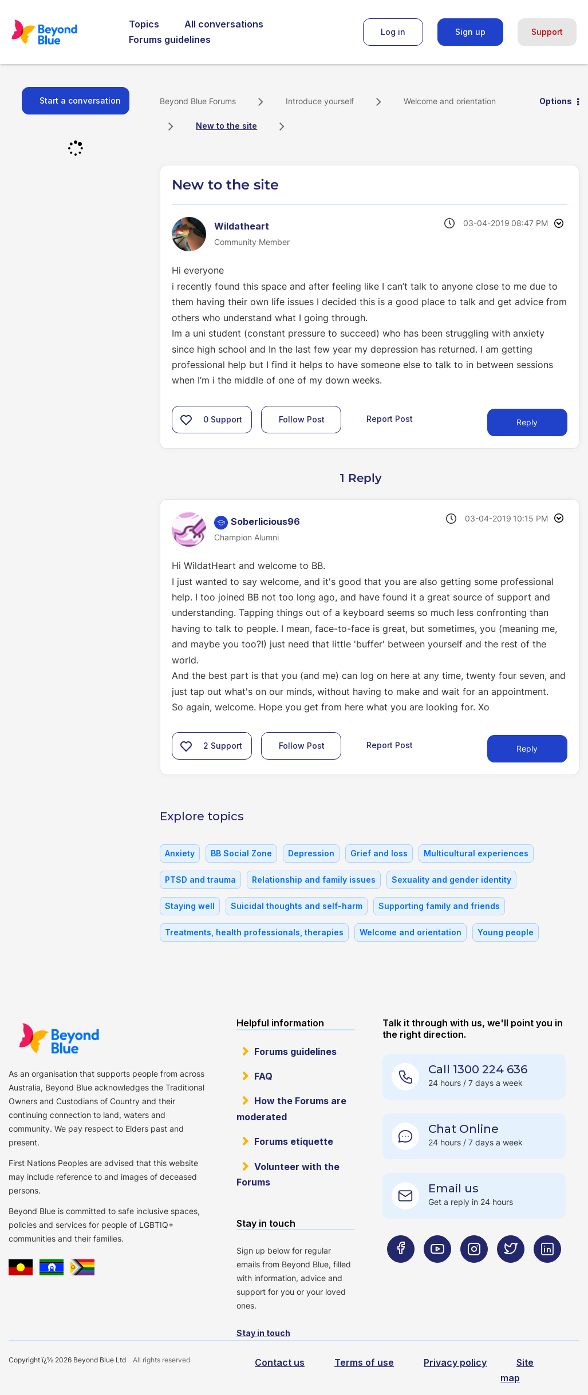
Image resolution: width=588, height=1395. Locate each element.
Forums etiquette (293, 1141)
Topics (144, 24)
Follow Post (302, 419)
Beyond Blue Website (59, 1038)
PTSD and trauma (200, 879)
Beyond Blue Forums (60, 32)
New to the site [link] (226, 126)
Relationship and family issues (314, 879)
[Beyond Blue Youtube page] (437, 1272)
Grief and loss (379, 853)
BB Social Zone (241, 853)
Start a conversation (80, 100)
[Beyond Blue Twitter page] (510, 1272)
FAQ (263, 1076)
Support (547, 32)
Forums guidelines (170, 39)
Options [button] (555, 101)
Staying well (190, 906)
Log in (393, 32)
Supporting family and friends (439, 906)
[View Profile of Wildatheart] (241, 226)
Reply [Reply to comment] (527, 748)
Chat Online (463, 1129)
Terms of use (364, 1362)
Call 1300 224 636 (477, 1069)
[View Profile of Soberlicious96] (265, 521)
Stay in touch (263, 1333)
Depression (311, 853)
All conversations (223, 24)
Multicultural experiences (476, 853)
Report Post (389, 419)
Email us (453, 1188)
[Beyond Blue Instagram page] (474, 1272)
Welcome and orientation (450, 101)
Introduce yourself (320, 101)
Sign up (470, 32)
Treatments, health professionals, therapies (254, 932)
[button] (186, 419)
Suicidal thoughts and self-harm (296, 906)
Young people (505, 932)
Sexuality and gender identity (451, 879)
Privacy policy (455, 1362)
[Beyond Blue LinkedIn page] (547, 1272)
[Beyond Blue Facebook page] (400, 1272)
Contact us (280, 1362)
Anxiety (180, 853)
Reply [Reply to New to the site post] (527, 422)
